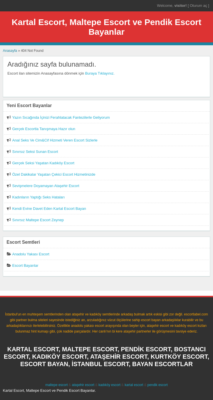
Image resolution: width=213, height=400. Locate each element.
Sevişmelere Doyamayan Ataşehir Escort (45, 186)
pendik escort (157, 385)
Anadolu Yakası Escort (30, 254)
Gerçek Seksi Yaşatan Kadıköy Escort (43, 163)
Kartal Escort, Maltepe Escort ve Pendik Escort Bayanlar (106, 26)
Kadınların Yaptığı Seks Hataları (38, 197)
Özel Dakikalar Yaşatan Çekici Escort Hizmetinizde (53, 174)
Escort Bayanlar (25, 265)
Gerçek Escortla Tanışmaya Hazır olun (43, 129)
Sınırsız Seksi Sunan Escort (35, 151)
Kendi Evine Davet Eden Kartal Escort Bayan (49, 208)
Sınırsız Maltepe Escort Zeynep (38, 220)
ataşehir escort (83, 385)
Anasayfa (10, 51)
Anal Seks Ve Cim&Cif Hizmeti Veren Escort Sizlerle (55, 140)
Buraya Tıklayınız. (100, 73)
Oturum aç (199, 5)
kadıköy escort (109, 385)
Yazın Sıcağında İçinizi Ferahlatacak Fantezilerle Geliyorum (61, 117)
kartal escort (134, 385)
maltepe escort (56, 385)
